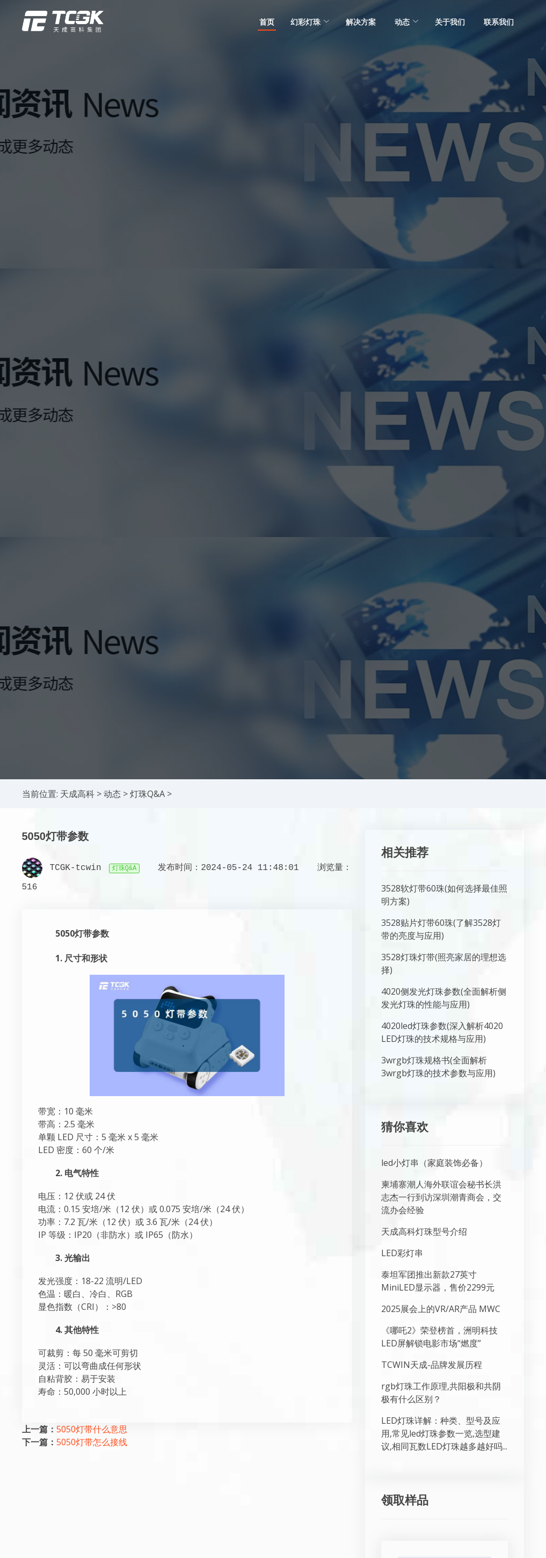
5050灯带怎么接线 (91, 1442)
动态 (112, 794)
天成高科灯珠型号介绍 (424, 1231)
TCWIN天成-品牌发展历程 (431, 1365)
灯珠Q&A (147, 794)
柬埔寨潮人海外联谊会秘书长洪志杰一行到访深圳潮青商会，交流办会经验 (441, 1197)
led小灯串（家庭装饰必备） (434, 1163)
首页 (266, 22)
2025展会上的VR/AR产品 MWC (440, 1309)
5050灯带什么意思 (91, 1429)
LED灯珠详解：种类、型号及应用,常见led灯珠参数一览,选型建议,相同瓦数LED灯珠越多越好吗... (444, 1433)
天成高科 (77, 794)
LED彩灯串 (402, 1253)
